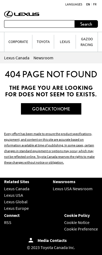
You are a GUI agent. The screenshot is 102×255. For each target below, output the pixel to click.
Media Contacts (52, 240)
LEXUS (65, 41)
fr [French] (95, 4)
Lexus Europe (16, 208)
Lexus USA (13, 195)
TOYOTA (43, 41)
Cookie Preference (81, 229)
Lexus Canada (16, 188)
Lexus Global (15, 201)
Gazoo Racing (87, 41)
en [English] (88, 4)
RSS (7, 222)
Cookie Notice (76, 222)
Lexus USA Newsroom (72, 188)
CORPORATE (18, 41)
